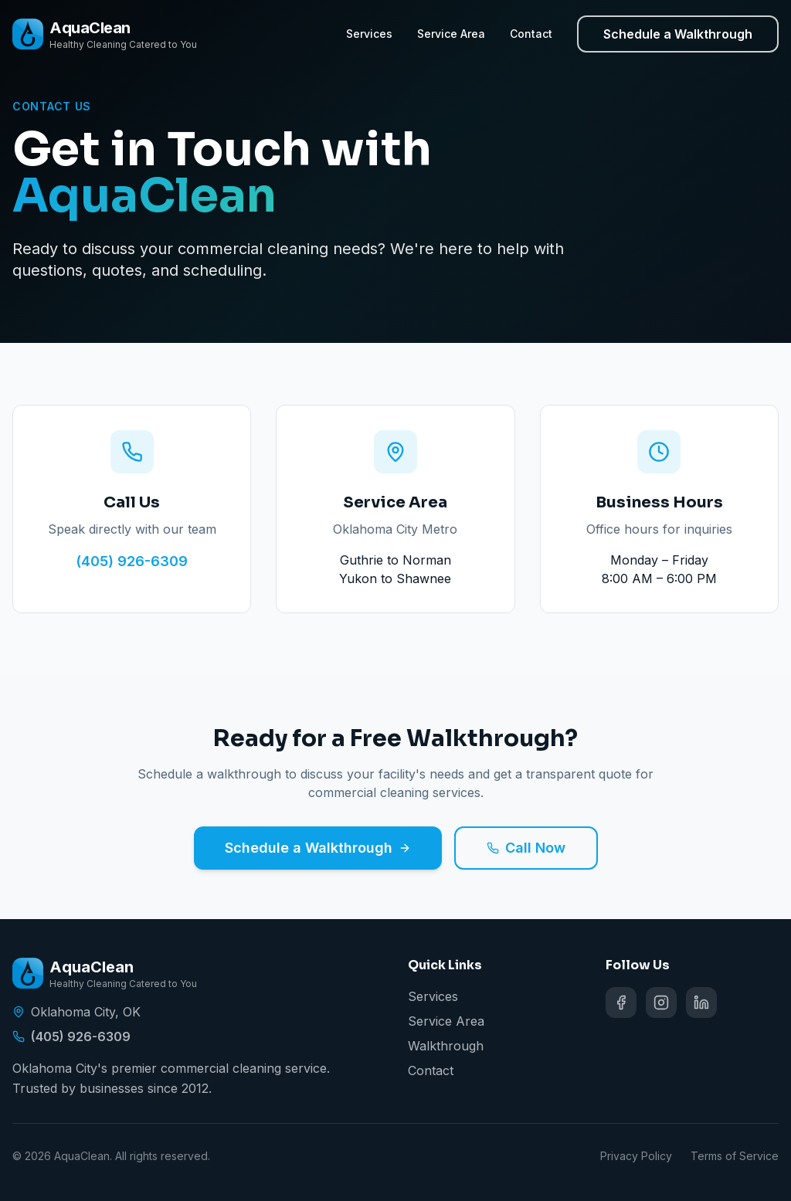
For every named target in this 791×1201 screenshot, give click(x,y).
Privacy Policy (636, 1155)
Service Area (451, 33)
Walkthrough (446, 1045)
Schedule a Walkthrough (677, 34)
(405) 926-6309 (132, 561)
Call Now (526, 848)
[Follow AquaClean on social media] (621, 1002)
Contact (531, 33)
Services (369, 33)
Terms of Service (735, 1155)
